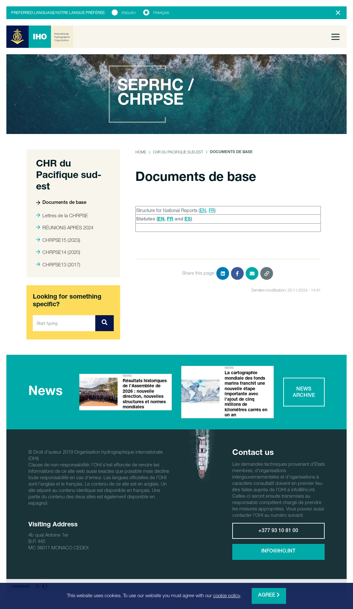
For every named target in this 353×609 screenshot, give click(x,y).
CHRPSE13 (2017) (58, 264)
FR (211, 210)
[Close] (338, 12)
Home (140, 152)
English (128, 13)
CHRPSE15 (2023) (58, 240)
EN (203, 210)
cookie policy (226, 595)
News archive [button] (304, 393)
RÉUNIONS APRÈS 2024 (64, 227)
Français (161, 13)
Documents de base (61, 202)
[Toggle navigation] (335, 37)
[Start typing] (64, 323)
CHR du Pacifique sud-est (178, 152)
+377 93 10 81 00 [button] (278, 531)
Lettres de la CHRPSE (62, 215)
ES (187, 219)
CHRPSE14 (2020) (58, 252)
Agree (269, 595)
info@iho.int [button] (278, 552)
